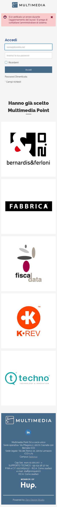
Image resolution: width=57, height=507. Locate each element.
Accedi (28, 69)
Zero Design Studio (34, 500)
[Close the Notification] (52, 17)
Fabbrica (33, 457)
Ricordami (12, 62)
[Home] (28, 5)
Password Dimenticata (16, 76)
